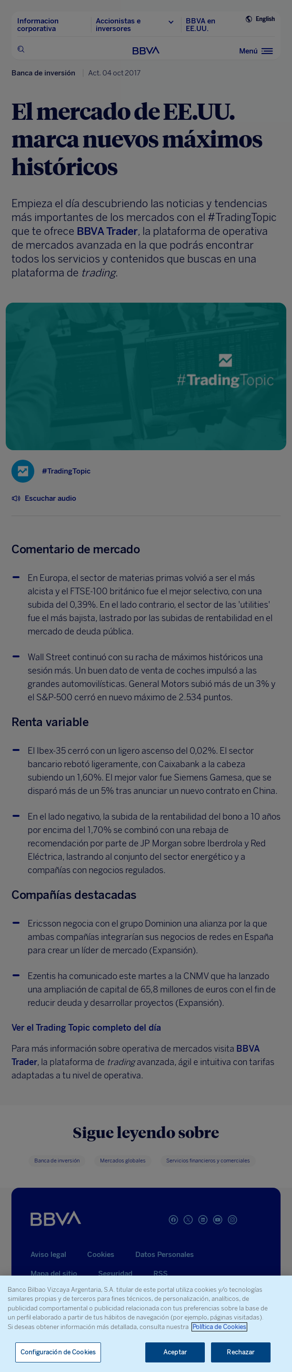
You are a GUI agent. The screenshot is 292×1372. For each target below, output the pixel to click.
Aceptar (175, 1352)
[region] (146, 1324)
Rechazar (240, 1352)
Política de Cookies (219, 1326)
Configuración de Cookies (58, 1352)
